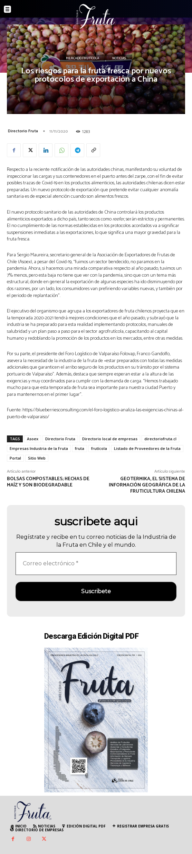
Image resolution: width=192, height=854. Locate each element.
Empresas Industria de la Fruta (39, 448)
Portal (15, 458)
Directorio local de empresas (109, 438)
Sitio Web (37, 458)
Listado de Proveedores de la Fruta (147, 448)
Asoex (32, 438)
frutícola (99, 448)
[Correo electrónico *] (96, 563)
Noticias (119, 58)
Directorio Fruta (23, 131)
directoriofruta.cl (160, 438)
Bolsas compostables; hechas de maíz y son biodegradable (48, 482)
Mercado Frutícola (82, 58)
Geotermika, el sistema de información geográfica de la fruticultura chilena (147, 485)
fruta (79, 448)
